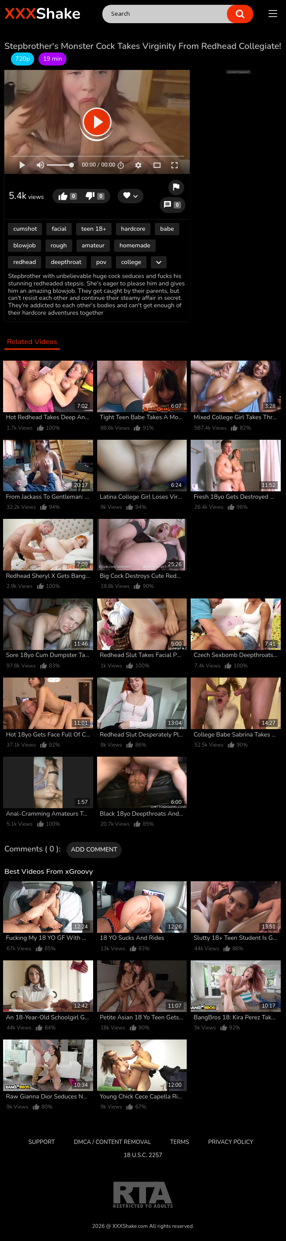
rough (59, 245)
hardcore (133, 229)
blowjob (24, 245)
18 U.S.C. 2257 (143, 1155)
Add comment (94, 849)
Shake (42, 13)
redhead (24, 262)
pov (101, 262)
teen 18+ (93, 229)
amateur (93, 245)
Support (41, 1142)
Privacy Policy (230, 1142)
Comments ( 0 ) (31, 849)
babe (167, 229)
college (131, 262)
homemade (134, 245)
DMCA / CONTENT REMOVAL (112, 1142)
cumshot (25, 229)
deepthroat (66, 262)
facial (59, 229)
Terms (179, 1142)
